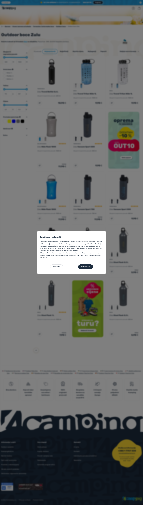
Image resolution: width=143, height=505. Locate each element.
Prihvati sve (85, 267)
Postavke (56, 267)
